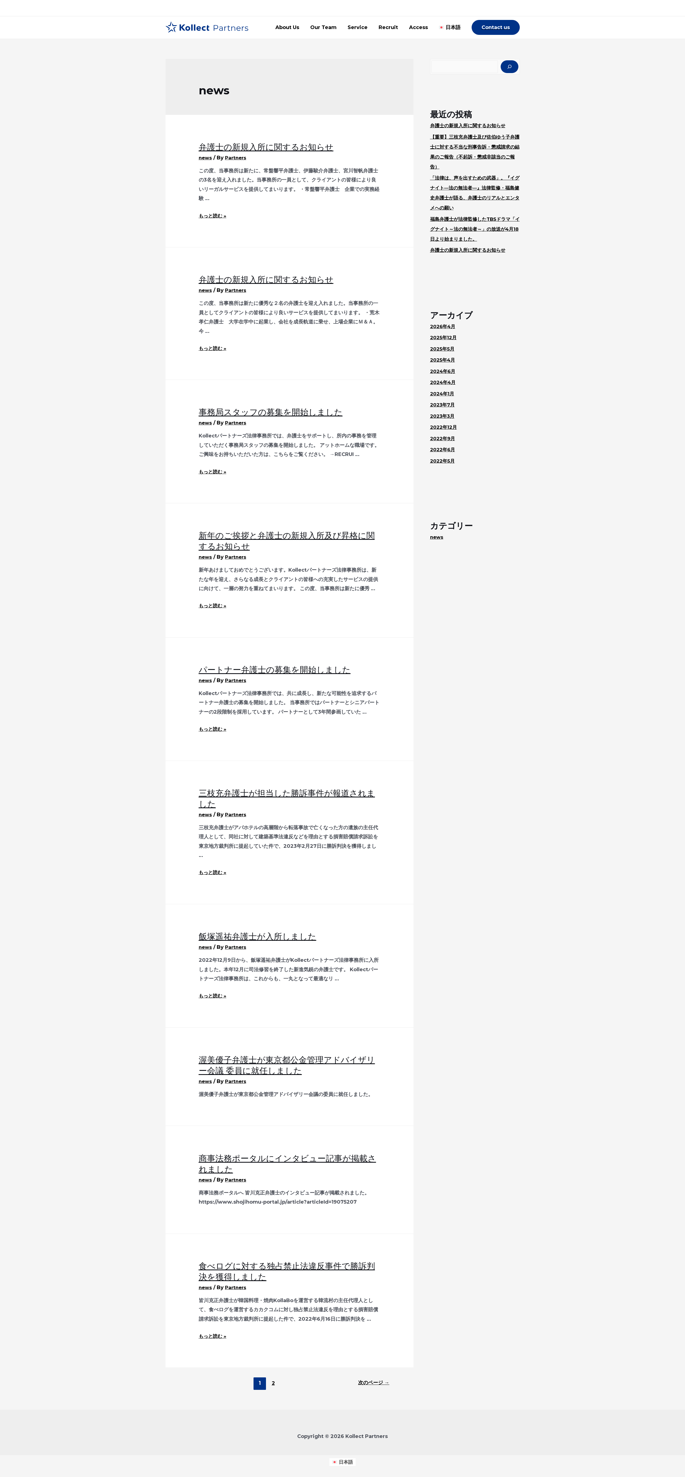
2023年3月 (443, 417)
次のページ (372, 1383)
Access (420, 27)
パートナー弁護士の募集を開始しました (275, 670)
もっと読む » (213, 216)
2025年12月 (444, 338)
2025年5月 (443, 349)
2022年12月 (444, 428)
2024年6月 (443, 372)
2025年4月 (443, 360)
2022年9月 (443, 439)
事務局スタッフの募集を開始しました (271, 412)
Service (361, 27)
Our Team (328, 27)
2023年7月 (443, 405)
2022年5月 (443, 461)
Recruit (391, 27)
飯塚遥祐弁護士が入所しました (257, 936)
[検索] (509, 67)
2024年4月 (444, 383)
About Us (293, 27)
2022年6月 (443, 450)
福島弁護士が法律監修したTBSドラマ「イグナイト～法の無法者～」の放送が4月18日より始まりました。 (475, 230)
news (206, 158)
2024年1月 (443, 394)
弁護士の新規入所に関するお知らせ (266, 147)
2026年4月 (443, 327)
